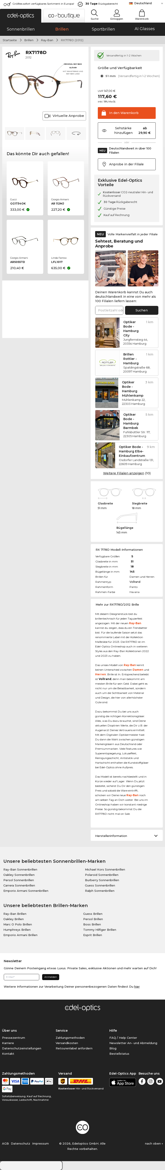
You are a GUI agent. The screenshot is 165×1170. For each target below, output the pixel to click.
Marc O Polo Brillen (17, 924)
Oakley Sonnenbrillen (19, 875)
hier (137, 986)
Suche (94, 18)
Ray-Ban (47, 40)
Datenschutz (20, 1143)
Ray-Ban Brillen (14, 913)
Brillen (28, 40)
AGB (5, 1143)
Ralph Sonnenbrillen (99, 890)
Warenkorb (142, 18)
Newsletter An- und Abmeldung (133, 1043)
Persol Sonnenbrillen (18, 880)
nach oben (154, 1143)
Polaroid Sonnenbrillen (101, 875)
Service (62, 1031)
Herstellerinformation (111, 836)
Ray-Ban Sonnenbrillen (20, 869)
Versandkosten (67, 1043)
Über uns (9, 1031)
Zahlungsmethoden (70, 1037)
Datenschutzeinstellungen (21, 1048)
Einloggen (116, 18)
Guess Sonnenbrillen (100, 885)
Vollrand (135, 581)
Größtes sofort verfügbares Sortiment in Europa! (43, 3)
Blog (112, 1048)
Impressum (40, 1143)
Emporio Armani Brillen (20, 935)
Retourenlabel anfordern (74, 1048)
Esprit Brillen (92, 935)
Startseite (10, 40)
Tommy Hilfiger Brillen (99, 929)
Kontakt (8, 1053)
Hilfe (113, 1031)
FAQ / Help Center (123, 1037)
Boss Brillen (92, 924)
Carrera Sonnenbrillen (19, 885)
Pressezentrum (13, 1037)
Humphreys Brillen (17, 929)
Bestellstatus (119, 1053)
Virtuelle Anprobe (64, 116)
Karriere (8, 1043)
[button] (20, 16)
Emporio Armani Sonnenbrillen (25, 890)
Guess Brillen (92, 913)
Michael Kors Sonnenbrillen (105, 869)
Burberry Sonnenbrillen (102, 880)
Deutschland (143, 3)
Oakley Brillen (13, 919)
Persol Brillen (93, 919)
